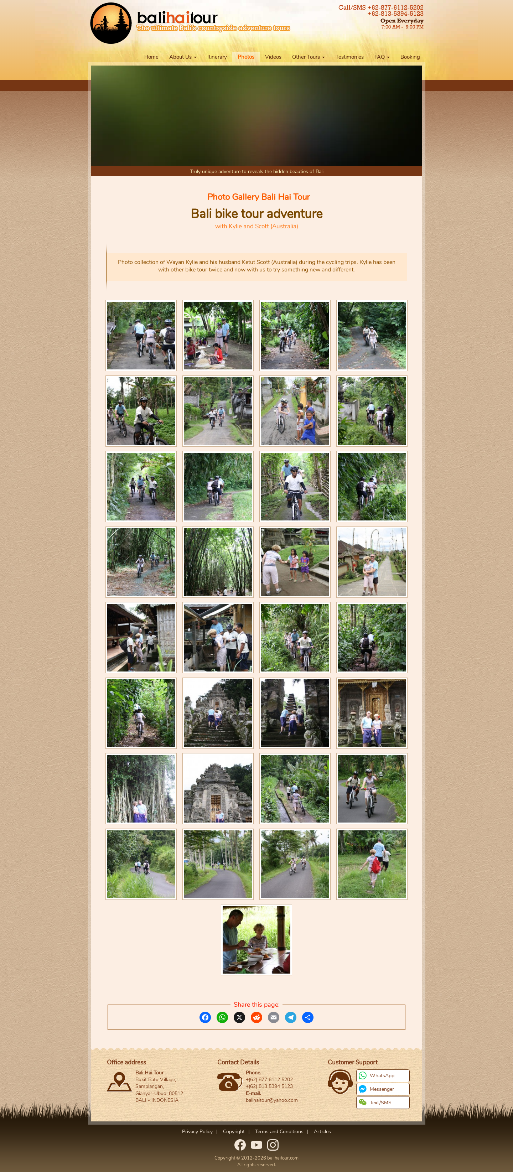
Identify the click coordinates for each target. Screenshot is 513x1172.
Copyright (234, 1131)
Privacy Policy (197, 1131)
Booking (410, 57)
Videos (273, 57)
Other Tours (308, 57)
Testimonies (350, 57)
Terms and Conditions (279, 1131)
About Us (183, 57)
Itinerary (217, 57)
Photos (246, 57)
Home (151, 57)
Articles (322, 1131)
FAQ (382, 57)
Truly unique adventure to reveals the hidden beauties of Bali (256, 171)
